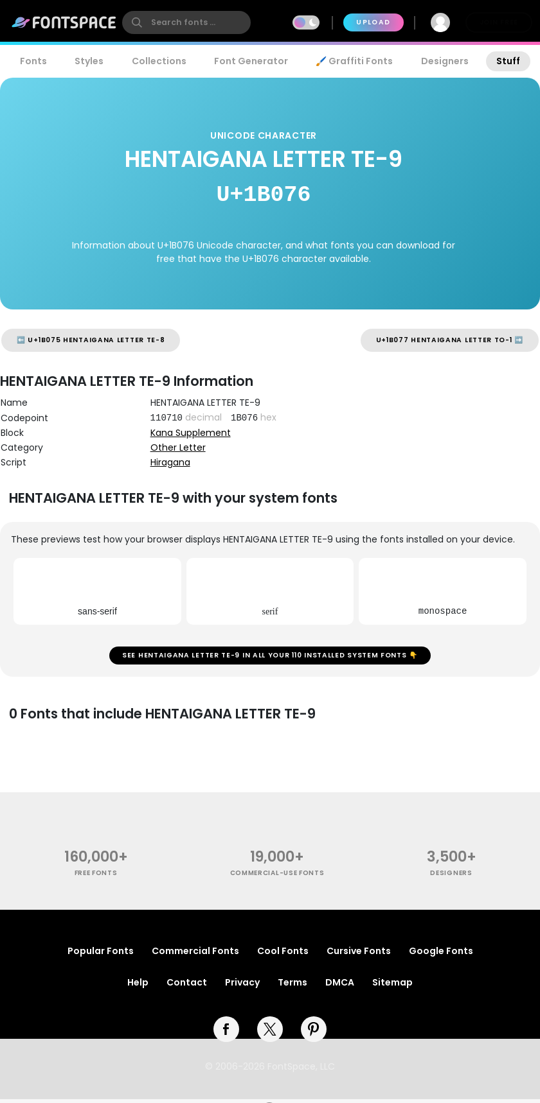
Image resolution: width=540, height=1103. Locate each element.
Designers (445, 61)
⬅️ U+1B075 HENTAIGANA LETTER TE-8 (91, 340)
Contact (186, 986)
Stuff (508, 61)
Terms (292, 986)
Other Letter (178, 447)
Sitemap (392, 986)
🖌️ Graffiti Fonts (354, 61)
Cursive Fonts (359, 954)
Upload (373, 22)
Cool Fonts (283, 954)
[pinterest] (314, 1033)
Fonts (33, 61)
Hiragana (170, 462)
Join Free (499, 22)
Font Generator (251, 61)
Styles (89, 61)
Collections (159, 61)
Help (137, 986)
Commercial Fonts (195, 954)
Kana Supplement (190, 432)
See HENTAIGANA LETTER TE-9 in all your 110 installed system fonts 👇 (270, 657)
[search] (186, 22)
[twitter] (270, 1033)
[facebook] (226, 1033)
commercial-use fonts (277, 877)
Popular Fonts (101, 954)
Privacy (242, 986)
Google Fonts (441, 954)
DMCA (339, 986)
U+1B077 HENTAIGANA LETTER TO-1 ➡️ (449, 340)
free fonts (96, 877)
